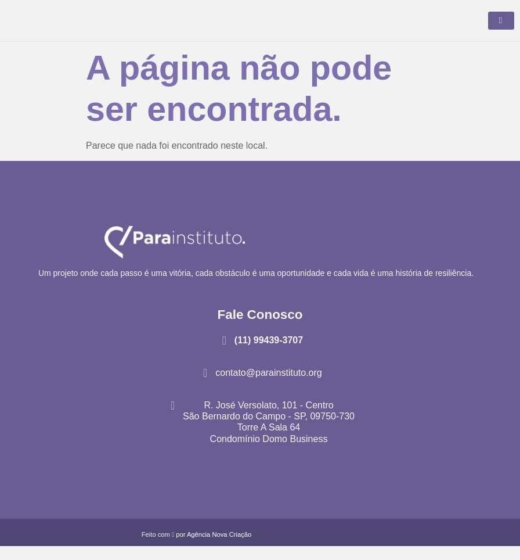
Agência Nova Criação (219, 548)
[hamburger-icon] (501, 28)
